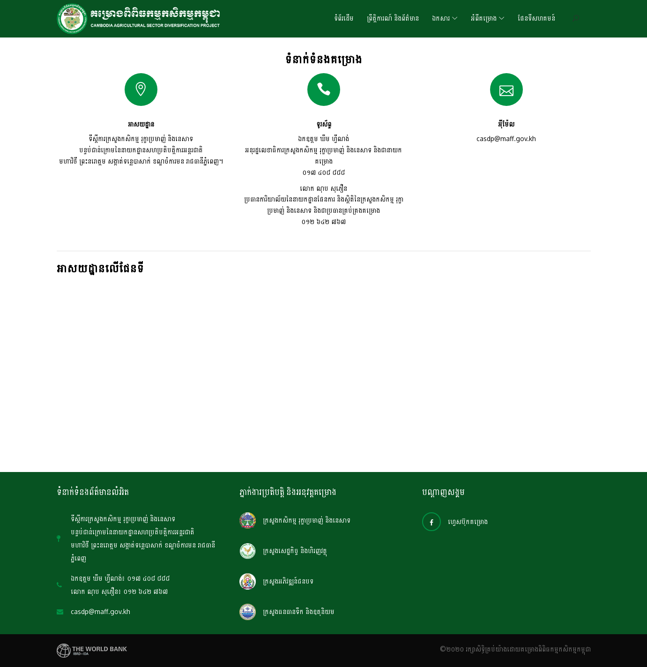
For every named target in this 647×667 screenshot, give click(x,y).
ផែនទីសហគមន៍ (536, 18)
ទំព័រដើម (344, 18)
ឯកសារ (441, 18)
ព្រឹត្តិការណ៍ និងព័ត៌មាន (393, 18)
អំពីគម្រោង (484, 18)
